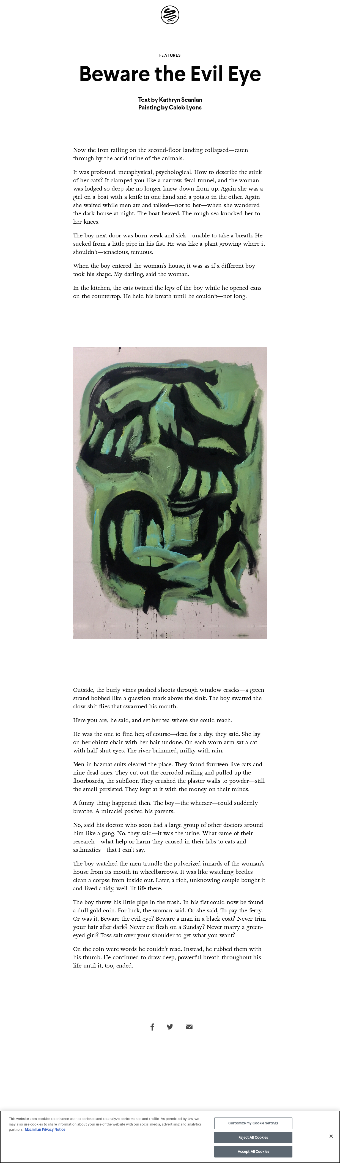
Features (170, 55)
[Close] (331, 1137)
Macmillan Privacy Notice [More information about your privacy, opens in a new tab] (45, 1131)
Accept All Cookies (253, 1153)
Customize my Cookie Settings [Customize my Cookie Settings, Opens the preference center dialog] (253, 1124)
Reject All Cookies (253, 1138)
